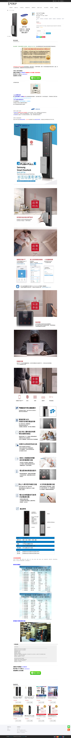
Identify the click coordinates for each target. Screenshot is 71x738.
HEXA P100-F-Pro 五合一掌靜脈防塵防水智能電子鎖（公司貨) (35, 697)
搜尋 (58, 1)
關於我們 (8, 730)
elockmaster (11, 736)
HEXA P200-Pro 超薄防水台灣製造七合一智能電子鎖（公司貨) (23, 697)
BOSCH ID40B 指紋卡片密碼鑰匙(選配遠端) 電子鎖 (44, 697)
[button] (62, 1)
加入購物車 (48, 33)
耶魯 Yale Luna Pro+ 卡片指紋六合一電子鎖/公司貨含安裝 (34, 715)
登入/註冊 (54, 1)
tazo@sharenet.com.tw (23, 731)
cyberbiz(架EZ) (23, 736)
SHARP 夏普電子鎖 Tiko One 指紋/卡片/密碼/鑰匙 (44, 715)
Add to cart (18, 702)
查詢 (8, 728)
